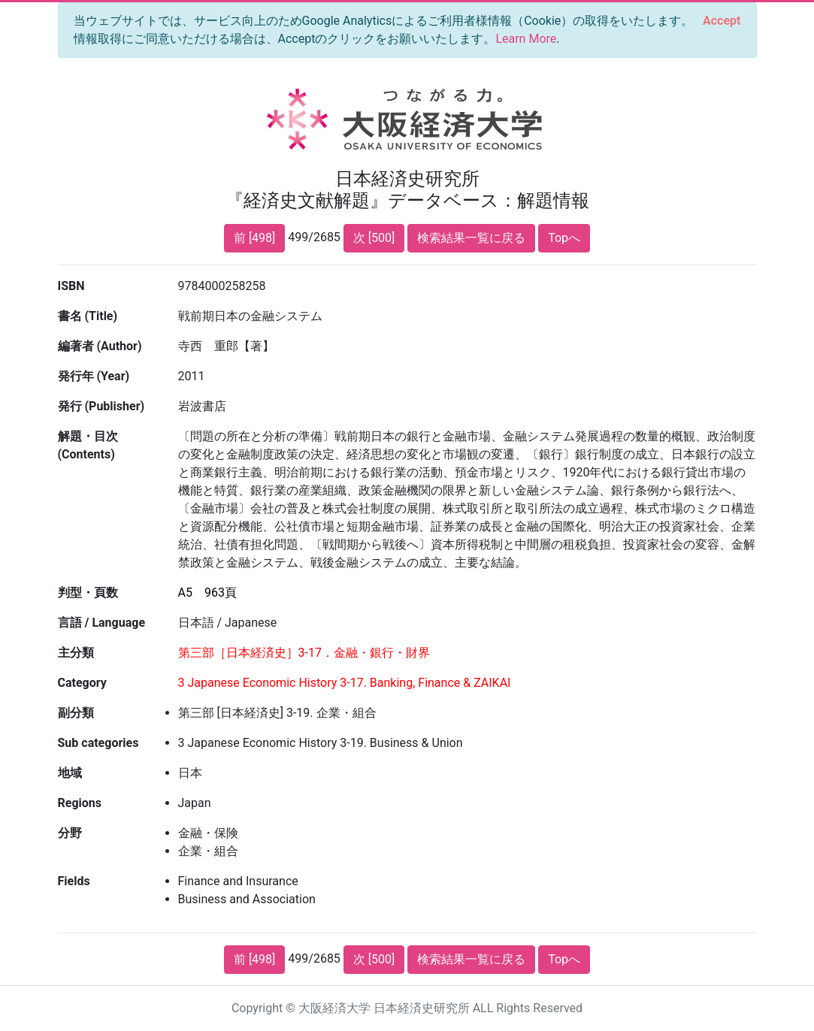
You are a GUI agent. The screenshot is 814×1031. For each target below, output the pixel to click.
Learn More (525, 39)
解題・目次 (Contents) (88, 445)
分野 (70, 833)
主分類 (76, 653)
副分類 (76, 713)
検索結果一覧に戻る (471, 238)
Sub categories (98, 743)
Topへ (564, 238)
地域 (70, 773)
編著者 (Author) (100, 346)
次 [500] (374, 238)
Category (82, 683)
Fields (74, 881)
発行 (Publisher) (101, 406)
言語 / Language (102, 622)
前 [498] (254, 238)
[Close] (721, 21)
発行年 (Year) (94, 376)
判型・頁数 (88, 592)
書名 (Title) (88, 316)
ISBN (71, 286)
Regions (79, 803)
